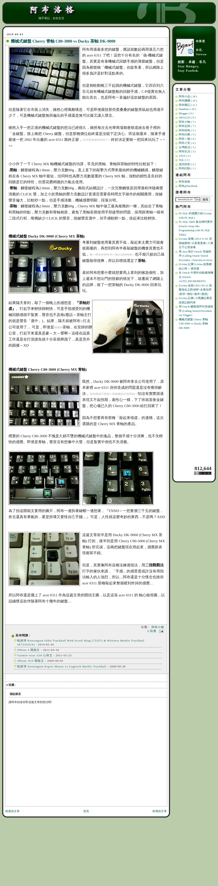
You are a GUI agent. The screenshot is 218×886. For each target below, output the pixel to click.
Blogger (186, 113)
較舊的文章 (160, 811)
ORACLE (187, 117)
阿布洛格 (184, 181)
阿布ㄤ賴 (187, 138)
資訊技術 (187, 164)
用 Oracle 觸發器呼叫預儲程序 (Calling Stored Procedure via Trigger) (196, 311)
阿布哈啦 (187, 130)
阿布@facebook (188, 186)
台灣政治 (187, 147)
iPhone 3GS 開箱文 (30, 660)
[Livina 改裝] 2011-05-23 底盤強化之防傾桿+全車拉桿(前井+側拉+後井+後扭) (195, 290)
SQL (184, 159)
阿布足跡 (187, 126)
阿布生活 (187, 151)
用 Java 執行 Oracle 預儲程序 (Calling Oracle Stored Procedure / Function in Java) (195, 256)
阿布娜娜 (188, 100)
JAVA (185, 155)
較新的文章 (12, 811)
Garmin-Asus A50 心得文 (35, 655)
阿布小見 (187, 143)
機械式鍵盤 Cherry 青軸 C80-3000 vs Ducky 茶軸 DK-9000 (63, 41)
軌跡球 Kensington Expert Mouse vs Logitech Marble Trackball (61, 666)
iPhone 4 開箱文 (28, 650)
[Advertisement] (194, 397)
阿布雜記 (188, 104)
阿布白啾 (187, 134)
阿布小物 (158, 627)
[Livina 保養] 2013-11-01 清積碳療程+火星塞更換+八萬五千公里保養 (196, 243)
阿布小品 (188, 96)
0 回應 (152, 631)
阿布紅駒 (187, 168)
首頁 (86, 811)
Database (187, 109)
